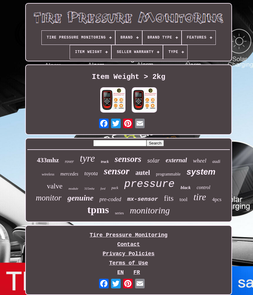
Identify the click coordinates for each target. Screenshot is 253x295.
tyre (87, 158)
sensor (116, 171)
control (203, 187)
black (186, 187)
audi (216, 161)
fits (168, 198)
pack (114, 188)
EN (120, 272)
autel (142, 172)
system (201, 171)
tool (183, 199)
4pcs (216, 199)
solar (153, 160)
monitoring (150, 210)
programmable (168, 174)
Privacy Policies (129, 254)
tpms (98, 209)
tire (200, 197)
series (119, 213)
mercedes (69, 173)
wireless (48, 174)
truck (105, 162)
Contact (128, 244)
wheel (199, 160)
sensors (128, 159)
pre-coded (110, 199)
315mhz (89, 188)
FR (137, 272)
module (73, 188)
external (176, 160)
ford (103, 188)
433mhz (48, 160)
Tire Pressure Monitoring (128, 235)
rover (69, 161)
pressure (149, 184)
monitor (49, 197)
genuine (81, 198)
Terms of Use (128, 263)
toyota (91, 173)
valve (54, 186)
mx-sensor (142, 199)
